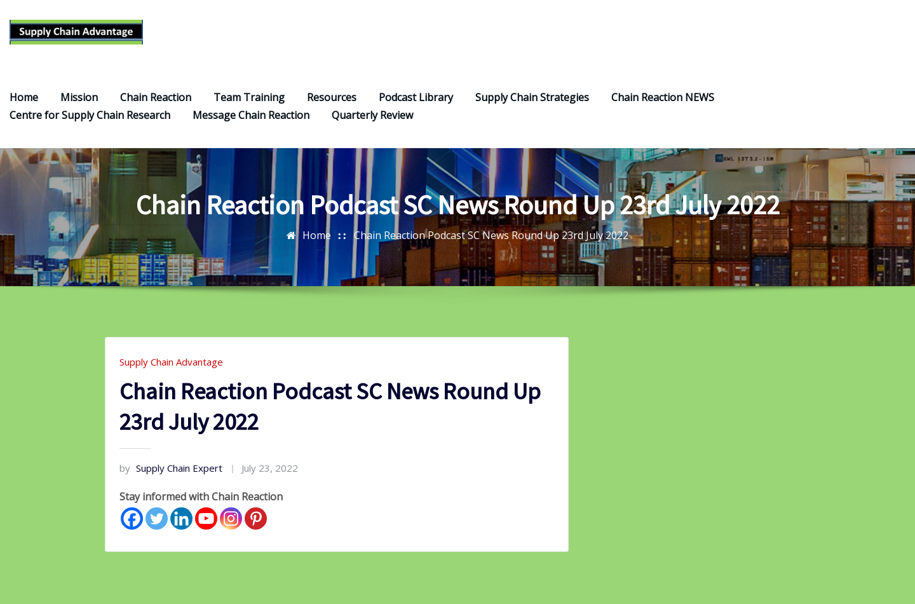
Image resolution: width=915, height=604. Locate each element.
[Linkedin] (181, 520)
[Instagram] (231, 520)
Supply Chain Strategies (532, 99)
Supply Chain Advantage (171, 363)
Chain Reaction (155, 99)
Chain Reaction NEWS (662, 99)
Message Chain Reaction (251, 116)
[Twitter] (157, 520)
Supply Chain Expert (170, 469)
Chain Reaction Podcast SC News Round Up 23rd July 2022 (491, 237)
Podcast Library (416, 99)
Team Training (249, 99)
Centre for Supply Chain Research (90, 116)
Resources (331, 99)
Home (24, 99)
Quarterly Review (372, 116)
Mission (79, 99)
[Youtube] (206, 520)
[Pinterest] (256, 520)
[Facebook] (132, 520)
